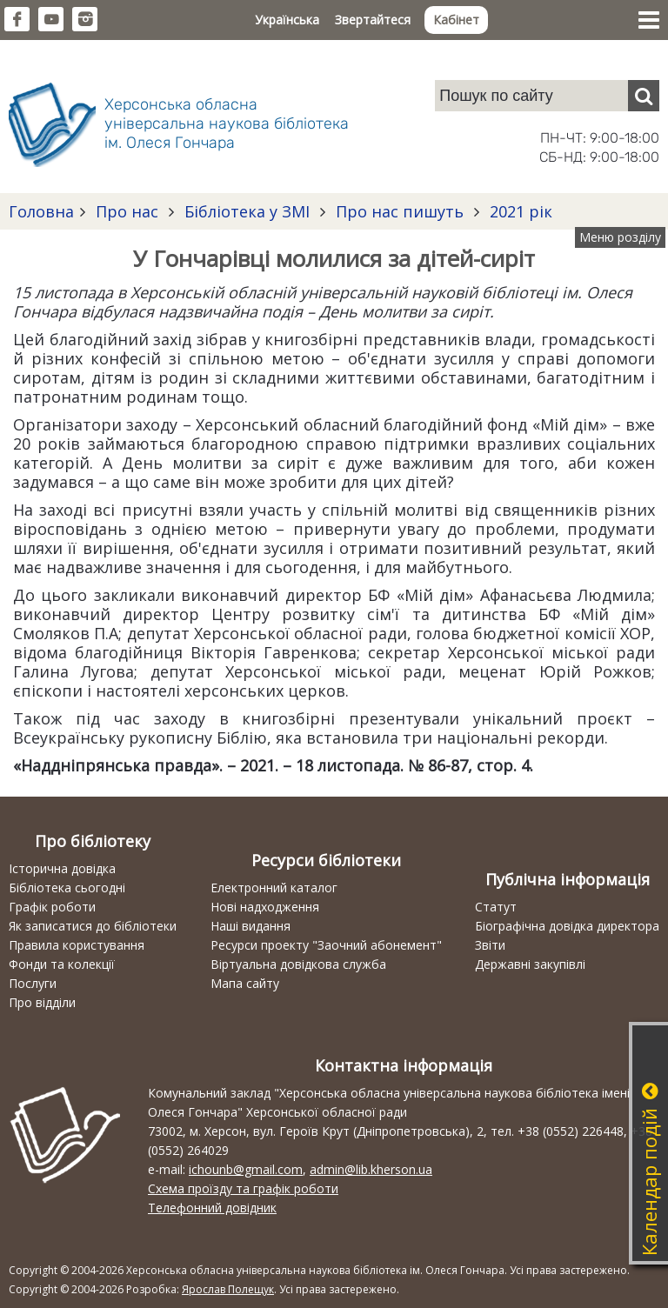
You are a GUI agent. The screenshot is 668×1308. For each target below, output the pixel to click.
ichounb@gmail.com (246, 1169)
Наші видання (250, 926)
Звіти (490, 945)
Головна (41, 211)
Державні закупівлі (530, 964)
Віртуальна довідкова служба (298, 964)
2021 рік (518, 211)
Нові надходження (264, 906)
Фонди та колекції (62, 964)
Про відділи (42, 1002)
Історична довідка (62, 868)
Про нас (127, 211)
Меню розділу (620, 237)
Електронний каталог (273, 887)
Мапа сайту (244, 983)
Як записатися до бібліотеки (93, 926)
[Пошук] (643, 95)
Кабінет (456, 19)
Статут (496, 906)
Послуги (33, 983)
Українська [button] (287, 19)
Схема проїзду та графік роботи (243, 1188)
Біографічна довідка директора (567, 926)
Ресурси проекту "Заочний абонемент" (326, 945)
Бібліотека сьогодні (67, 887)
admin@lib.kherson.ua (371, 1169)
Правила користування (76, 945)
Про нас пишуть (399, 211)
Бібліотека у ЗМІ (247, 211)
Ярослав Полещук (228, 1289)
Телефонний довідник (212, 1207)
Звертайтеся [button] (373, 19)
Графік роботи (52, 906)
